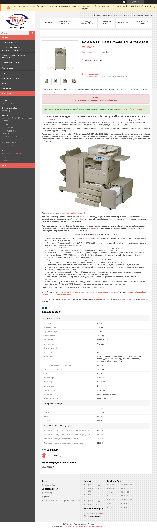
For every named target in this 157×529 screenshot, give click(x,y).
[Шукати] (32, 33)
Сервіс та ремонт (107, 22)
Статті (4, 73)
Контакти (123, 22)
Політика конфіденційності (95, 526)
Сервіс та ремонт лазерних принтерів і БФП (13, 56)
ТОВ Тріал (54, 120)
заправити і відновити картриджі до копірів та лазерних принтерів (90, 292)
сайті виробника (97, 287)
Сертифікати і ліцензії (11, 62)
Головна (47, 22)
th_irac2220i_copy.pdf (76, 213)
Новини (5, 83)
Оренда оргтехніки (87, 22)
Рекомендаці (7, 68)
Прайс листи (7, 88)
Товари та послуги (9, 42)
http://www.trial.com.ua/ (11, 153)
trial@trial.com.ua (9, 160)
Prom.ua (91, 524)
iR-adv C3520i (138, 109)
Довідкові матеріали (10, 78)
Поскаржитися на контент (74, 526)
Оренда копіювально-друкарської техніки (11, 48)
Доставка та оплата (141, 22)
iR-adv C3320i (123, 109)
